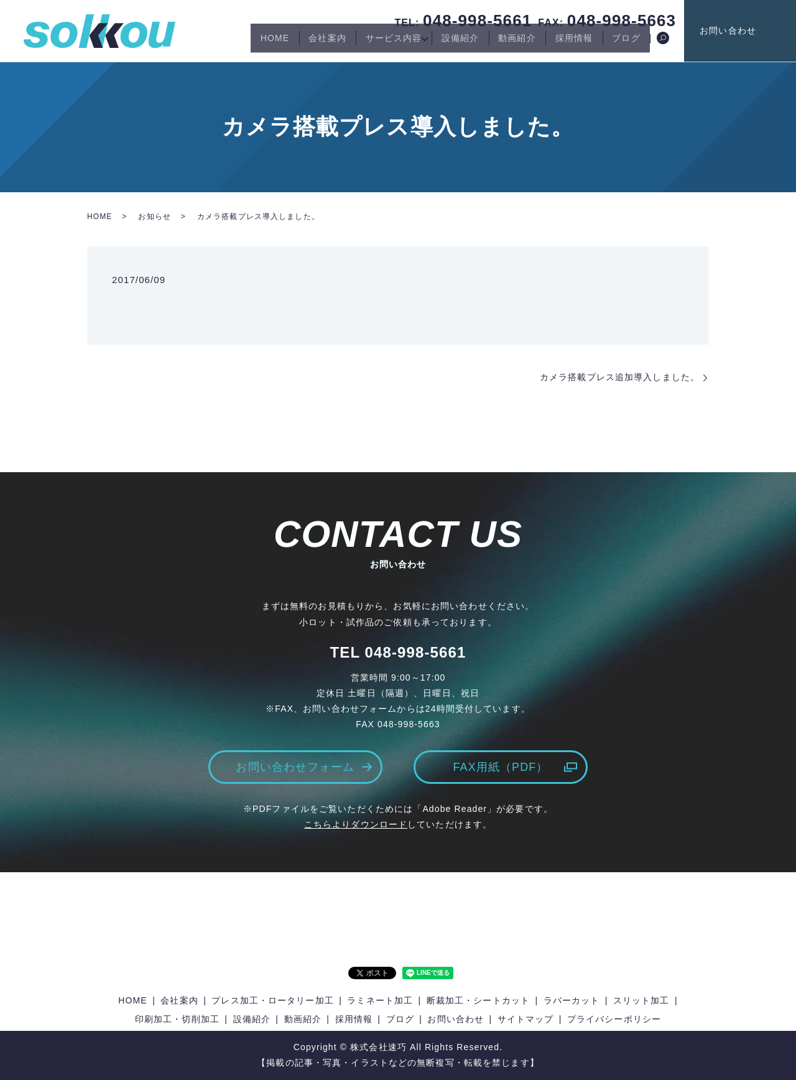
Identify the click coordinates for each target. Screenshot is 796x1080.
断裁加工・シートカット (478, 1000)
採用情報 (563, 42)
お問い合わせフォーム (295, 767)
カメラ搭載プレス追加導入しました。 (620, 377)
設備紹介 (436, 42)
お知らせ (154, 216)
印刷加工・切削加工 (177, 1019)
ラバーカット (572, 1000)
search (663, 43)
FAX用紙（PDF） (500, 767)
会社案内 (289, 42)
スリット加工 (641, 1000)
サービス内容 (363, 42)
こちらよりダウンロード (355, 824)
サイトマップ (525, 1019)
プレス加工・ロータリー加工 (272, 1000)
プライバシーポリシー (614, 1019)
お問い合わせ (752, 30)
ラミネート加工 (380, 1000)
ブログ (623, 42)
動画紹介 (500, 42)
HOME (230, 42)
